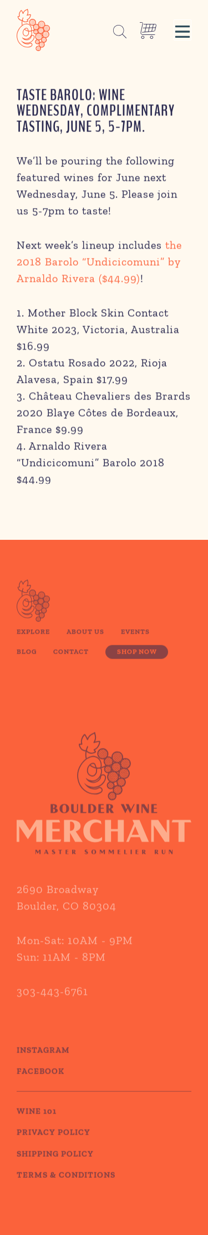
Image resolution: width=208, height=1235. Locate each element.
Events (135, 641)
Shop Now (137, 661)
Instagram (43, 1060)
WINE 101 (37, 1121)
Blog (27, 661)
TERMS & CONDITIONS (66, 1185)
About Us (85, 641)
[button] (182, 30)
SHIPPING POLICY (55, 1163)
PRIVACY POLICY (53, 1142)
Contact (71, 661)
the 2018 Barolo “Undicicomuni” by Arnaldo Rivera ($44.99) (99, 263)
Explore (33, 641)
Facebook (40, 1081)
